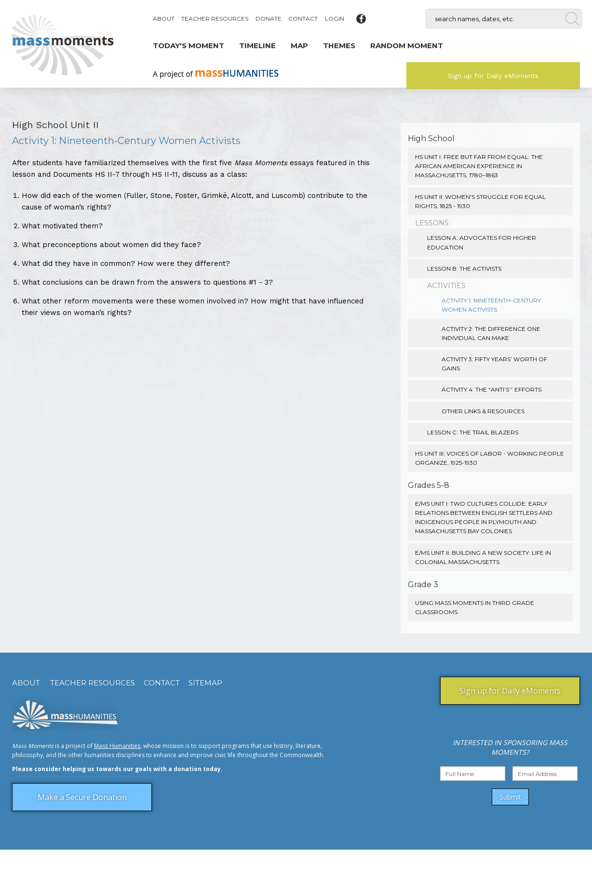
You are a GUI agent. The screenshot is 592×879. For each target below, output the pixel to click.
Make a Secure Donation (82, 797)
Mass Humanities (117, 746)
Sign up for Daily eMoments (493, 75)
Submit (510, 796)
